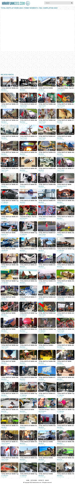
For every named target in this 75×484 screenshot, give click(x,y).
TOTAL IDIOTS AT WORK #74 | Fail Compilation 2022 (9, 426)
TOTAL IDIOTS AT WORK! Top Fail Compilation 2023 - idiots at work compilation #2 (9, 201)
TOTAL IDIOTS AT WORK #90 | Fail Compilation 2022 (28, 152)
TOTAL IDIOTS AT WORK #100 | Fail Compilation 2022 (9, 361)
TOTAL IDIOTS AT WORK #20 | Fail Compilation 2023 (47, 426)
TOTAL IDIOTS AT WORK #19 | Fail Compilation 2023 (9, 394)
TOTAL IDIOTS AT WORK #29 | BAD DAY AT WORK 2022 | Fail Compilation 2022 (28, 88)
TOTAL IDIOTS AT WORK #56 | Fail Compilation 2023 (28, 281)
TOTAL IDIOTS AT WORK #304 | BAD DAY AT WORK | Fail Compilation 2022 (9, 329)
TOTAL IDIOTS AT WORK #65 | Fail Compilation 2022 (47, 297)
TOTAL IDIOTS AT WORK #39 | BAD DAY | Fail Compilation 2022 (9, 410)
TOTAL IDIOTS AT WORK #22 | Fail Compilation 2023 (47, 249)
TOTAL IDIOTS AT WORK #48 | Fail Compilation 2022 (9, 265)
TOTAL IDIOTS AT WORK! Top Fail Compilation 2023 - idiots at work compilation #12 (47, 329)
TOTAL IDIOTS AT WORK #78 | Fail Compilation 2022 (9, 104)
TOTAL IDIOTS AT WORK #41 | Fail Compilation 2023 (47, 265)
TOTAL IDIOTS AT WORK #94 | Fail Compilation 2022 (28, 442)
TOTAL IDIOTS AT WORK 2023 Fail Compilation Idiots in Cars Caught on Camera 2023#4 (9, 249)
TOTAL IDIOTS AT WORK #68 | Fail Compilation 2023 (47, 104)
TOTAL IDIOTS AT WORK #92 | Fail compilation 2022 (28, 329)
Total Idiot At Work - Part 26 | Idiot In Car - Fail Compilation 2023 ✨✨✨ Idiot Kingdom (28, 217)
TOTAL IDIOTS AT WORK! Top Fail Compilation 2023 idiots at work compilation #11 (28, 313)
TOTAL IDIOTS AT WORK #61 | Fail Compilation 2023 (47, 136)
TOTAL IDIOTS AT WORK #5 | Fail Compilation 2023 (9, 442)
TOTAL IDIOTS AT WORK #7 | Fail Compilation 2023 (28, 297)
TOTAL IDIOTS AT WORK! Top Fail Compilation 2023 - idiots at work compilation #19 (28, 233)
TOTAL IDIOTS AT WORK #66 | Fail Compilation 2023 (9, 345)
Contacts (41, 480)
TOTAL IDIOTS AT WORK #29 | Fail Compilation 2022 (47, 217)
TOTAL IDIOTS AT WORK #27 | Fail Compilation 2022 (47, 233)
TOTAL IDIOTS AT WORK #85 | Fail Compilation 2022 (28, 169)
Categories (33, 480)
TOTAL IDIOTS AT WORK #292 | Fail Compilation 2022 (47, 458)
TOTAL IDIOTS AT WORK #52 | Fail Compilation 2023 (9, 136)
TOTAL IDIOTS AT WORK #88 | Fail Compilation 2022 (28, 120)
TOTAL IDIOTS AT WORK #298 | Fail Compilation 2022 (9, 313)
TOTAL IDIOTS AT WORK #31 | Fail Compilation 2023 (9, 217)
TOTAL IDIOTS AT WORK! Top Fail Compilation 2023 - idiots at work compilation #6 (9, 281)
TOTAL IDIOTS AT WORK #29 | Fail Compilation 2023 (47, 152)
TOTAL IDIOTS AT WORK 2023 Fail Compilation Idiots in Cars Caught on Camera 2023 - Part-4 (9, 233)
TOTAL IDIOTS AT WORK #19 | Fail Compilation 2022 (28, 136)
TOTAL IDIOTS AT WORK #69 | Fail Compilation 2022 (47, 169)
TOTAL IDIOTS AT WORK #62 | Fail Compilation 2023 (47, 120)
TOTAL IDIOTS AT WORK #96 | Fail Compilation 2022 (28, 345)
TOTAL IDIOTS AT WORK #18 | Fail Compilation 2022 (47, 281)
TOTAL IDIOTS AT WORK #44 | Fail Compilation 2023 (9, 152)
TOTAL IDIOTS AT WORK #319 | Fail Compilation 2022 (28, 410)
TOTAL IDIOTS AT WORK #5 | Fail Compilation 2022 (47, 378)
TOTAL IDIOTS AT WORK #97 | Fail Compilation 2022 (47, 201)
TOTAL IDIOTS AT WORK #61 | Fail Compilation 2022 (28, 185)
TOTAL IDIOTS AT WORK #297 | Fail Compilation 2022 (9, 297)
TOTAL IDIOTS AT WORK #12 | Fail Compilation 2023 (28, 249)
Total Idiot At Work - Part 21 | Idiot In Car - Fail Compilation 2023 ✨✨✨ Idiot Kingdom (47, 410)
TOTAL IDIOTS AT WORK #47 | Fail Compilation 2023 (28, 104)
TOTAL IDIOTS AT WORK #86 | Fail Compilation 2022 (9, 378)
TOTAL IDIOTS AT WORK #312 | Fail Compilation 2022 (47, 442)
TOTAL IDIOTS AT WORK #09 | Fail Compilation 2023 (9, 88)
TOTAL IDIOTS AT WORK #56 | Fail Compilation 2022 (28, 378)
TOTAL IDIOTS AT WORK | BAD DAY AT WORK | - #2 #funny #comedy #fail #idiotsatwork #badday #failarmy (46, 345)
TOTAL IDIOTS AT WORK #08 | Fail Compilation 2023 (47, 185)
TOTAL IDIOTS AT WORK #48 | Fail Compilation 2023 (28, 361)
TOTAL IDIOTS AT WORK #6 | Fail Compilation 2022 (47, 394)
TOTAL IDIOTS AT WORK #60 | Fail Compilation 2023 (9, 458)
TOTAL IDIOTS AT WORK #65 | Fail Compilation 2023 (47, 313)
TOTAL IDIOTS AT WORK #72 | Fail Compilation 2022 (28, 426)
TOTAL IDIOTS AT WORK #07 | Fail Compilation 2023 (9, 185)
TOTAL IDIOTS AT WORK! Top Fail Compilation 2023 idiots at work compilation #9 (28, 394)
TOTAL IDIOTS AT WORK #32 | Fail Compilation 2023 (28, 458)
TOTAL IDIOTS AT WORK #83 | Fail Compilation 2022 (47, 361)
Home (27, 480)
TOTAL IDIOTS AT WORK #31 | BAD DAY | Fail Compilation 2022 (28, 265)
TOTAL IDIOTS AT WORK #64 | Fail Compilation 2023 (9, 169)
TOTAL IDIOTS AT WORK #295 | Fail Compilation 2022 (47, 474)
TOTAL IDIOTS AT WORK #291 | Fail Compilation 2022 (47, 88)
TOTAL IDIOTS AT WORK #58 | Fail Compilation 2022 (28, 201)
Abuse (47, 480)
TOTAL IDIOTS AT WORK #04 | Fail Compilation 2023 (9, 120)
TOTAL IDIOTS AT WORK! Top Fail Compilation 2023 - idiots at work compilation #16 (9, 474)
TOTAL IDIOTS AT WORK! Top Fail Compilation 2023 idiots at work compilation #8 (28, 474)
